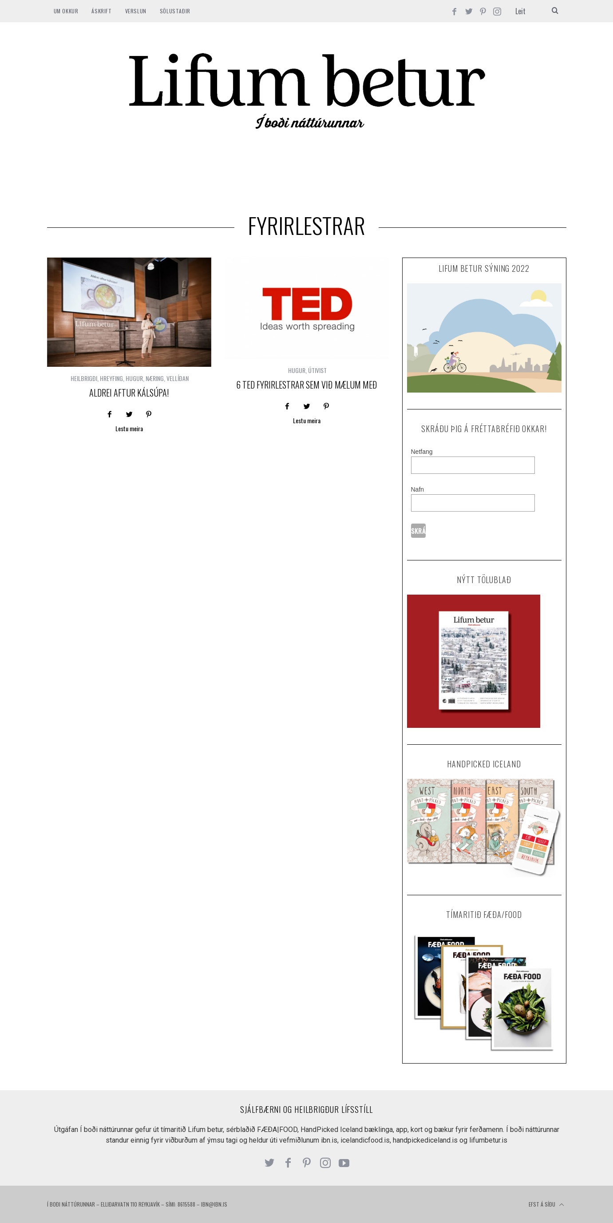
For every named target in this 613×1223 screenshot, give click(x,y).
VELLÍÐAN (177, 378)
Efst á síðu (546, 1205)
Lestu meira (129, 429)
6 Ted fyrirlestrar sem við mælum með (306, 384)
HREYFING (111, 378)
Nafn (417, 489)
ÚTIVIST (317, 370)
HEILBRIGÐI (84, 378)
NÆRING (155, 378)
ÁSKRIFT (101, 11)
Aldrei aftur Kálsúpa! (129, 392)
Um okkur (66, 11)
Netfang (422, 451)
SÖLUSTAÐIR (175, 11)
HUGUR (134, 378)
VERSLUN (135, 11)
